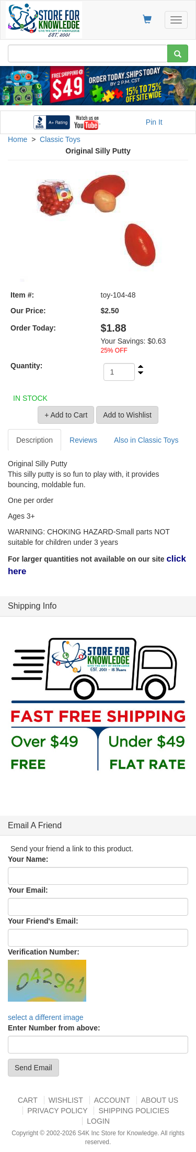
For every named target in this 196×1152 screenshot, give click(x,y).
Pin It (154, 122)
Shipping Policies (133, 1110)
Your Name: (28, 859)
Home (17, 139)
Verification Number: (43, 952)
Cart (28, 1100)
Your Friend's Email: (43, 921)
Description (34, 440)
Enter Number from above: (54, 1028)
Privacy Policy (57, 1110)
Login (98, 1121)
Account (112, 1100)
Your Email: (28, 890)
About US (159, 1100)
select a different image (46, 1017)
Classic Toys (60, 139)
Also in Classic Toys (146, 440)
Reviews (83, 440)
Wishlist (66, 1100)
